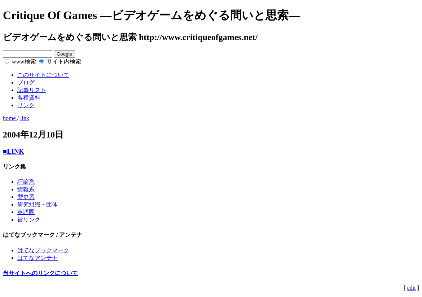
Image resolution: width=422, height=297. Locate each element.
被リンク (28, 220)
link (24, 118)
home (10, 118)
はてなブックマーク (43, 250)
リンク (26, 105)
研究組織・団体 (37, 204)
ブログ (26, 82)
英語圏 (26, 212)
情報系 (26, 189)
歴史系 (26, 197)
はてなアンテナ (37, 258)
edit (411, 288)
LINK (13, 151)
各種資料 (28, 98)
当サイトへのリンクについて (40, 273)
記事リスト (31, 90)
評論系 (26, 182)
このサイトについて (43, 75)
